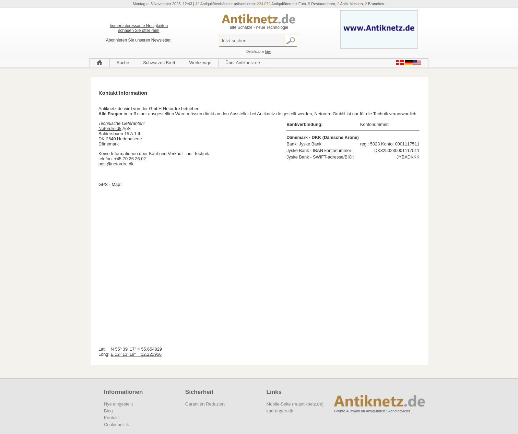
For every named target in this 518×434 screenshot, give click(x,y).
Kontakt (111, 417)
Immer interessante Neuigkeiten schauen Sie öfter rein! (139, 28)
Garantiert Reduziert (205, 404)
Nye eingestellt (118, 404)
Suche (123, 62)
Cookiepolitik (116, 424)
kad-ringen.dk (280, 410)
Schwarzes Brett (159, 62)
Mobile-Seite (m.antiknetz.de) (295, 404)
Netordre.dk (109, 128)
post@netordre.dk (115, 163)
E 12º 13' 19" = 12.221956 (136, 354)
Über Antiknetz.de (242, 62)
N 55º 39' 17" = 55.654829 (136, 349)
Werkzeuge (200, 62)
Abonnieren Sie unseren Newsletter (138, 40)
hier (268, 52)
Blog (108, 410)
